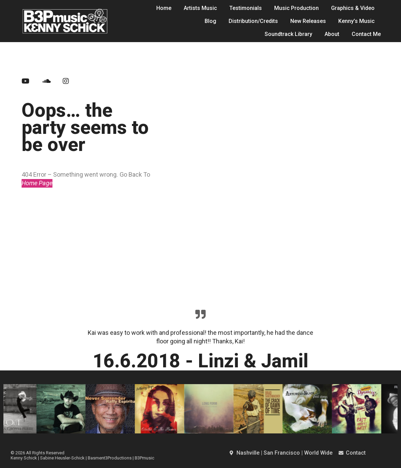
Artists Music (200, 8)
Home (163, 8)
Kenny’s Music (356, 21)
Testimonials (245, 8)
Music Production (296, 8)
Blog (210, 21)
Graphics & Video (353, 8)
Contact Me (366, 34)
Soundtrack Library (288, 34)
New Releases (308, 21)
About (332, 34)
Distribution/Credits (253, 21)
